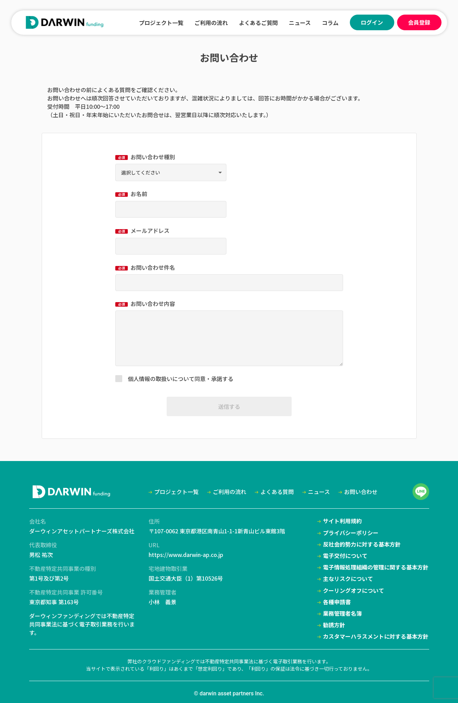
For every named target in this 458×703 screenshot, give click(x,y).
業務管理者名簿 (342, 613)
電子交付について (345, 556)
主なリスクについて (348, 579)
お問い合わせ (360, 492)
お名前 (131, 193)
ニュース (300, 22)
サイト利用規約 (342, 521)
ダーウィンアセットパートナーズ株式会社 (81, 531)
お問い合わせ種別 (145, 157)
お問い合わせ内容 (145, 303)
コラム (330, 22)
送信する (229, 406)
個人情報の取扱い (150, 378)
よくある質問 (114, 90)
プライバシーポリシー (350, 533)
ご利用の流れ (211, 22)
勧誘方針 (334, 625)
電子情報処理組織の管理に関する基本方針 (375, 567)
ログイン (372, 22)
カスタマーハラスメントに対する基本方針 (375, 636)
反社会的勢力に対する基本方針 (362, 544)
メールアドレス (142, 230)
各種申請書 (337, 602)
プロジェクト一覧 (161, 22)
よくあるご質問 (258, 22)
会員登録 (419, 22)
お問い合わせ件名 (145, 267)
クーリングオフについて (353, 591)
